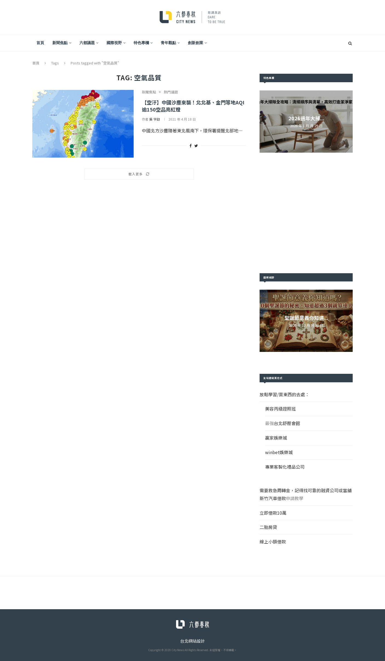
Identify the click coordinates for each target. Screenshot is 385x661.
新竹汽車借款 (273, 498)
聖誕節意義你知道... (306, 317)
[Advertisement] (306, 213)
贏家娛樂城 (276, 437)
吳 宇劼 (154, 119)
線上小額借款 (273, 541)
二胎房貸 (268, 527)
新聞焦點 (60, 43)
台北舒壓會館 (287, 423)
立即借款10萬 (273, 512)
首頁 (40, 43)
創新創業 (195, 43)
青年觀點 (168, 43)
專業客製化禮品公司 (284, 466)
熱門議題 (171, 92)
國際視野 (114, 43)
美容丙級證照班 (280, 408)
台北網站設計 (192, 641)
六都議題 (87, 43)
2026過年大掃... (306, 118)
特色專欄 (141, 43)
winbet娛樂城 (279, 452)
